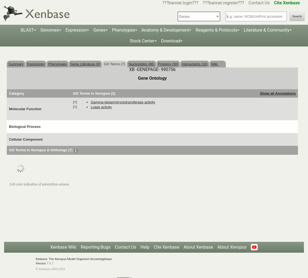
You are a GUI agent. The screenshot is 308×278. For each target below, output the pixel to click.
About (232, 247)
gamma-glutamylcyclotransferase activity (123, 102)
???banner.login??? (180, 2)
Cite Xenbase (166, 247)
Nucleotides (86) (142, 64)
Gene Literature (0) (85, 64)
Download (170, 41)
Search (297, 16)
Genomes (50, 30)
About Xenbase (198, 247)
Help (144, 247)
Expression (76, 30)
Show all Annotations (278, 93)
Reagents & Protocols (216, 30)
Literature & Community (266, 30)
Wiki (215, 64)
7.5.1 (50, 263)
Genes (99, 30)
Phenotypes (123, 30)
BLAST (27, 30)
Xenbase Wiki (63, 247)
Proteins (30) (168, 64)
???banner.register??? (223, 2)
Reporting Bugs (95, 247)
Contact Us (259, 2)
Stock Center (142, 41)
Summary (16, 64)
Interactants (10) (195, 64)
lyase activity (101, 107)
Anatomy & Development (165, 30)
